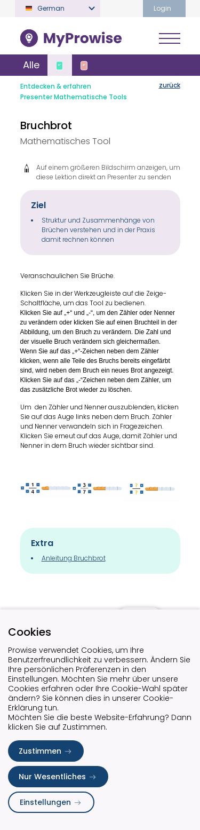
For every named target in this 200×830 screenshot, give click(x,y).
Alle (31, 65)
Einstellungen (51, 802)
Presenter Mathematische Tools (73, 96)
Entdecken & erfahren (55, 86)
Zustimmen (46, 751)
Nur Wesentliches (58, 776)
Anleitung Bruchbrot (74, 558)
